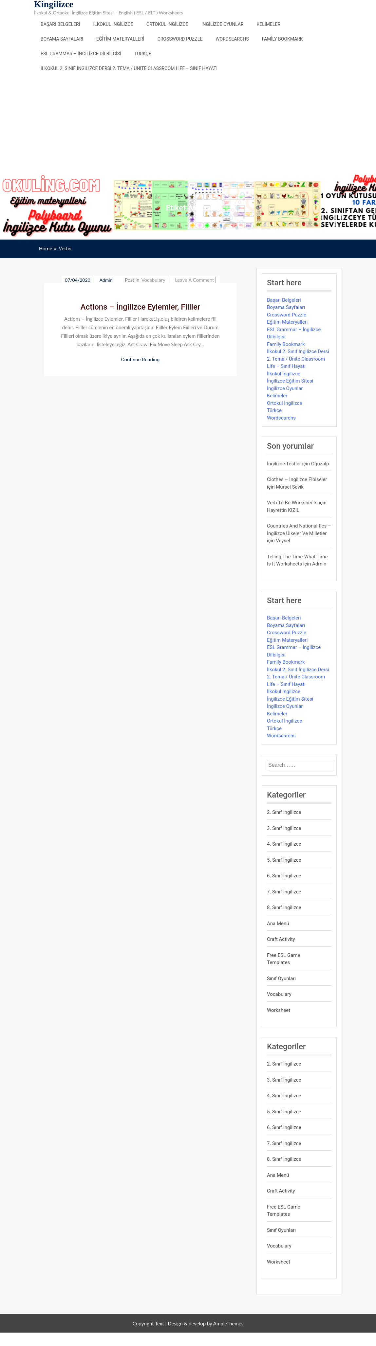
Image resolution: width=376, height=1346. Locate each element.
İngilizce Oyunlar (222, 24)
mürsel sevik (290, 487)
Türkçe (142, 53)
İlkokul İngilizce (113, 24)
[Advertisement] (188, 125)
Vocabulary (153, 280)
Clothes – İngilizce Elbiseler (297, 479)
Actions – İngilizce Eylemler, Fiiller (140, 307)
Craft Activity (281, 939)
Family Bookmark (282, 39)
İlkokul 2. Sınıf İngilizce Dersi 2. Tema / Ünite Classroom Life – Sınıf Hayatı (129, 68)
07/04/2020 (77, 280)
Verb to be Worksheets (292, 503)
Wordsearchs (232, 39)
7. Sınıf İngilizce (284, 892)
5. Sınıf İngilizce (284, 860)
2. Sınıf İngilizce (284, 812)
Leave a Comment (194, 280)
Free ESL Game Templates (283, 959)
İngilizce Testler (284, 464)
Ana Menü (278, 923)
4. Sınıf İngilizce (284, 844)
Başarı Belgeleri (60, 24)
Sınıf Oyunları (281, 978)
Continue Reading (140, 360)
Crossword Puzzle (180, 39)
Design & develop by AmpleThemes (205, 1323)
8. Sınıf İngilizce (284, 907)
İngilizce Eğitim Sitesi (290, 381)
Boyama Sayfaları (62, 39)
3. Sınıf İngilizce (284, 828)
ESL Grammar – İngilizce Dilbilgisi (81, 53)
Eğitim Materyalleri (120, 39)
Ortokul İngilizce (167, 24)
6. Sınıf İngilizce (284, 876)
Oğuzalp (320, 464)
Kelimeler (268, 24)
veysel (283, 541)
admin (107, 280)
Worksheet (278, 1010)
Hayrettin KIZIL (283, 510)
